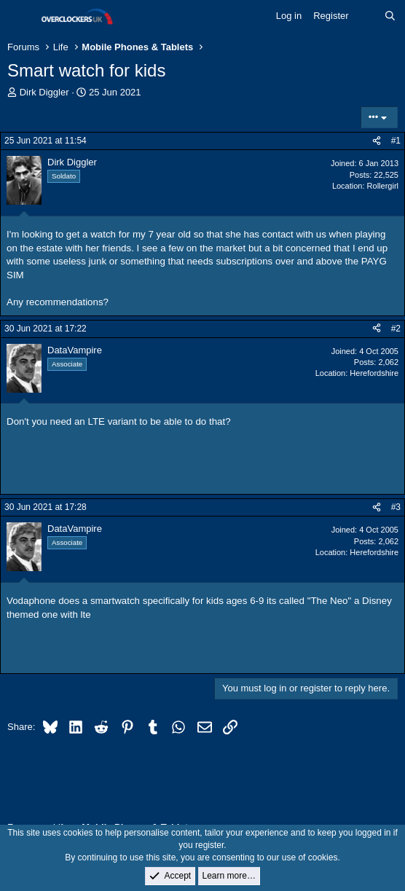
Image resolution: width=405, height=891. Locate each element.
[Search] (390, 16)
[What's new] (367, 16)
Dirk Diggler (44, 92)
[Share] (376, 141)
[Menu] (20, 16)
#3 (396, 507)
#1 (396, 141)
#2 (396, 328)
